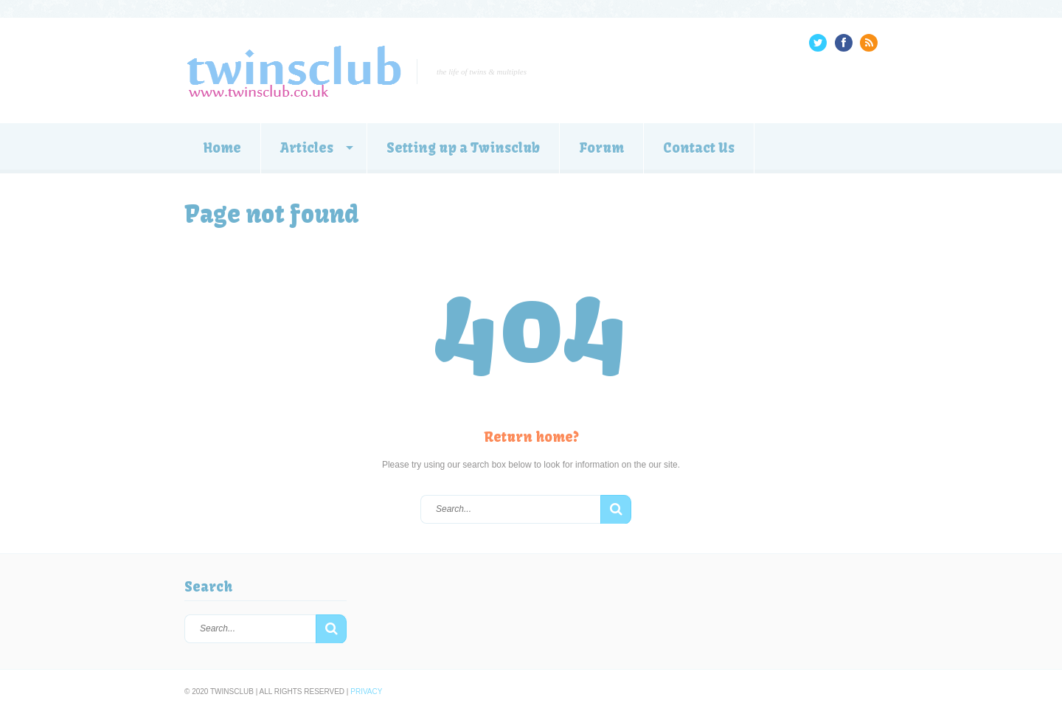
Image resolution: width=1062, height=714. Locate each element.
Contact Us (699, 147)
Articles (306, 147)
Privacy (366, 691)
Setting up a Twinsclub (463, 147)
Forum (601, 147)
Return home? (531, 437)
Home (222, 147)
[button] (615, 509)
